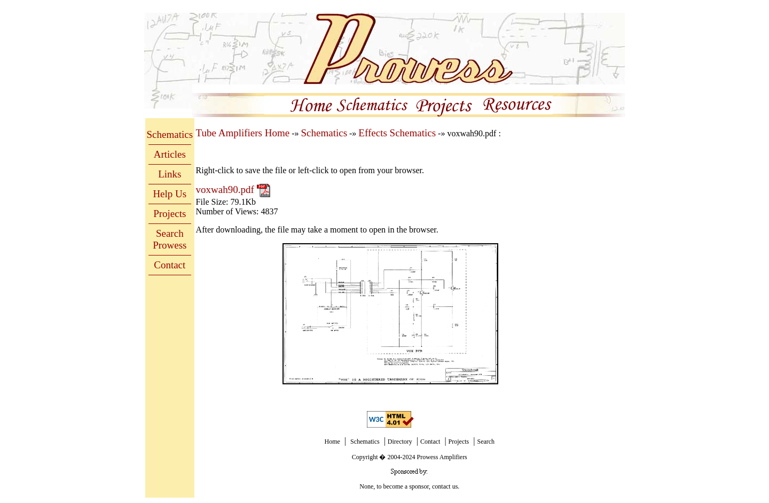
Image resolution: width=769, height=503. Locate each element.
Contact (169, 264)
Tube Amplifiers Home (243, 132)
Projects (169, 213)
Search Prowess (169, 239)
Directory (400, 441)
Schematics (170, 134)
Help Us (169, 193)
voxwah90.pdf (226, 189)
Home (332, 441)
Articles (170, 154)
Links (169, 174)
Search (486, 441)
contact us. (445, 486)
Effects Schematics (397, 132)
